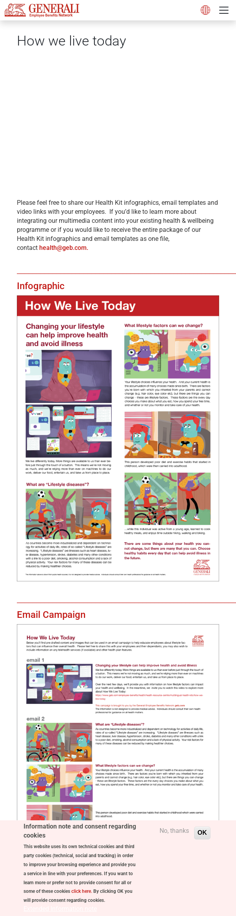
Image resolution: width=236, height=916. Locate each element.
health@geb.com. (64, 247)
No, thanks (174, 834)
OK (202, 836)
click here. (81, 895)
